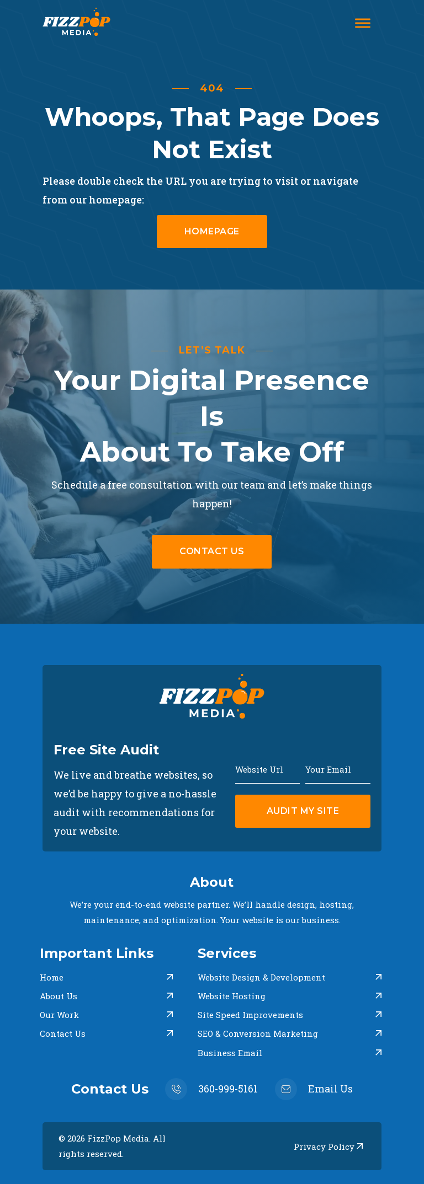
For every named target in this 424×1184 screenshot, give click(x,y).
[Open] (362, 23)
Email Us (330, 1088)
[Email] (337, 768)
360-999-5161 (228, 1088)
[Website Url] (267, 768)
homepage (212, 231)
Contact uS (211, 551)
